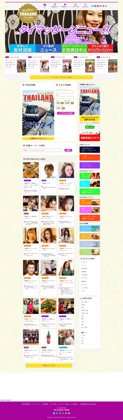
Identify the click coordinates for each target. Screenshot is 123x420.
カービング (84, 284)
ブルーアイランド (89, 229)
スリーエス (89, 252)
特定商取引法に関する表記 (88, 404)
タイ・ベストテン (89, 150)
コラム (45, 6)
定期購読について (65, 6)
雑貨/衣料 (83, 281)
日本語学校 (84, 268)
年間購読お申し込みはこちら (38, 138)
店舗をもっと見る (49, 365)
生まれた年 (60, 107)
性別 (60, 102)
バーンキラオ (88, 202)
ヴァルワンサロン (89, 176)
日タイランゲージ (89, 244)
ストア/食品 (84, 287)
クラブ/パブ (84, 278)
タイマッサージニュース (76, 37)
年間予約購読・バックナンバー (31, 404)
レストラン (84, 265)
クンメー (86, 210)
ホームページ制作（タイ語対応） (68, 404)
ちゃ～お (89, 236)
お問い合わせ (85, 6)
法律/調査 (83, 271)
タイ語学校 (84, 275)
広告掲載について (55, 6)
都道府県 (69, 102)
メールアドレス (65, 91)
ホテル (83, 291)
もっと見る (8, 68)
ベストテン (87, 157)
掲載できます (89, 191)
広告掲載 (45, 404)
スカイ (85, 184)
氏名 (65, 96)
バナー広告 (53, 404)
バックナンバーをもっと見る (61, 77)
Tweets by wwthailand (5, 400)
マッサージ (84, 262)
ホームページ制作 (75, 6)
